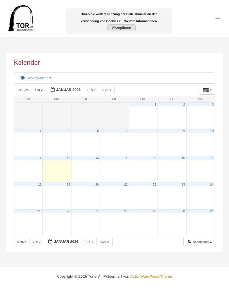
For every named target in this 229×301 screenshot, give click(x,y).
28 (125, 211)
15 (154, 157)
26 (68, 211)
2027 (107, 90)
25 (39, 211)
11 (39, 157)
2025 (24, 90)
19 (68, 184)
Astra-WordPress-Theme (151, 276)
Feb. (92, 90)
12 (68, 157)
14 (125, 157)
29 (154, 211)
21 (125, 184)
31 (212, 211)
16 (183, 157)
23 (183, 184)
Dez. (40, 90)
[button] (199, 242)
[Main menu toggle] (218, 18)
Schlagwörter (36, 78)
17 (212, 157)
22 (154, 184)
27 (97, 211)
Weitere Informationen (140, 21)
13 (97, 157)
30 (183, 211)
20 (97, 184)
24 (212, 184)
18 (39, 184)
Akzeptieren (121, 28)
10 (212, 131)
